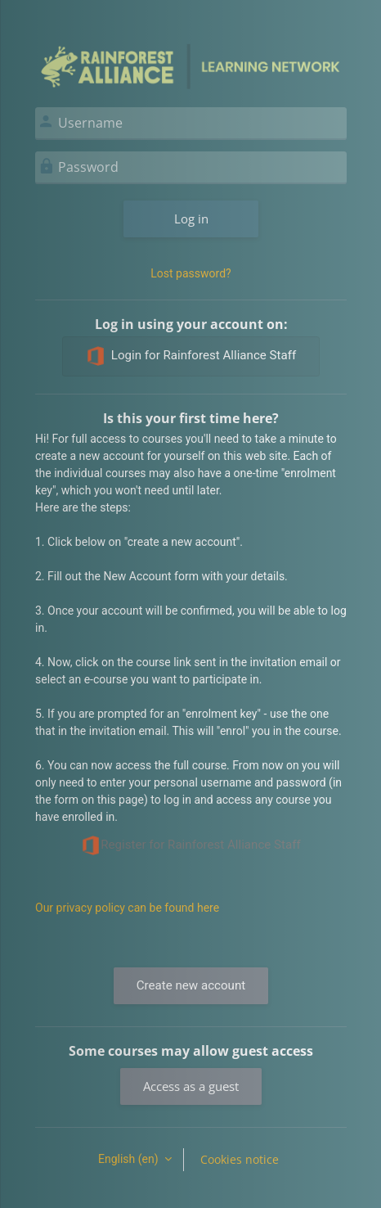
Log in (191, 218)
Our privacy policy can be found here (127, 907)
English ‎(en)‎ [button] (129, 1158)
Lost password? (190, 273)
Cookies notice (239, 1159)
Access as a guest (191, 1086)
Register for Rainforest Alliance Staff (191, 845)
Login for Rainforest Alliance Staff (191, 356)
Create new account (191, 985)
